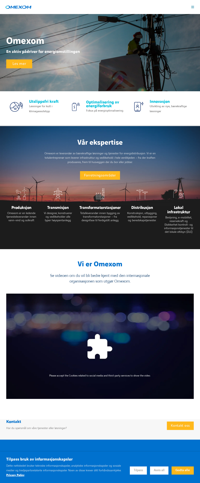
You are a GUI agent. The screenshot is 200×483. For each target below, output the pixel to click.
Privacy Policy (15, 475)
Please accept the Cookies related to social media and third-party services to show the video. (100, 375)
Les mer (19, 63)
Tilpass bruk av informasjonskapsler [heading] (39, 459)
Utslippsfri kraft (44, 101)
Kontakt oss (180, 425)
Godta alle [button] (182, 470)
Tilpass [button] (138, 470)
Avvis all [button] (159, 470)
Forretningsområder (100, 175)
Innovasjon (160, 101)
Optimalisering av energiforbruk (102, 104)
